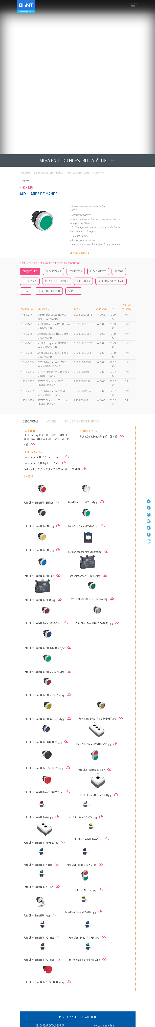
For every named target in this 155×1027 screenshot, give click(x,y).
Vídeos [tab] (52, 271)
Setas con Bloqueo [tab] (49, 140)
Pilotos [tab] (119, 121)
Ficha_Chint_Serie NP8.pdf (102, 286)
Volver (24, 30)
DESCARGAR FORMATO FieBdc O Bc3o (107, 952)
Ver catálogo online (105, 875)
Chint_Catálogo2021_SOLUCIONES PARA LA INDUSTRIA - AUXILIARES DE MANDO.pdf (46, 289)
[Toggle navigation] (133, 6)
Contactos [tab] (76, 121)
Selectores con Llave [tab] (111, 131)
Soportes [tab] (73, 140)
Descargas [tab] (30, 271)
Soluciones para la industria (48, 22)
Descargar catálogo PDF (49, 875)
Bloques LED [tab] (30, 121)
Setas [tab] (26, 140)
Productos (25, 22)
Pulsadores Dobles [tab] (56, 131)
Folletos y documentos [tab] (82, 271)
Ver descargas (80, 102)
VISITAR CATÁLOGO (56, 934)
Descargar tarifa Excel (105, 885)
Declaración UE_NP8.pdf (45, 313)
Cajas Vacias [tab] (53, 121)
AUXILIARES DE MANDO (78, 22)
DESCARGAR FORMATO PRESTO (56, 950)
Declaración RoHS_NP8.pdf (46, 307)
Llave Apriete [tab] (98, 121)
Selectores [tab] (83, 131)
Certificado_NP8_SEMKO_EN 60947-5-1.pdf (55, 319)
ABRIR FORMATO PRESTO (107, 932)
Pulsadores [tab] (30, 131)
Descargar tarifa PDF (49, 885)
